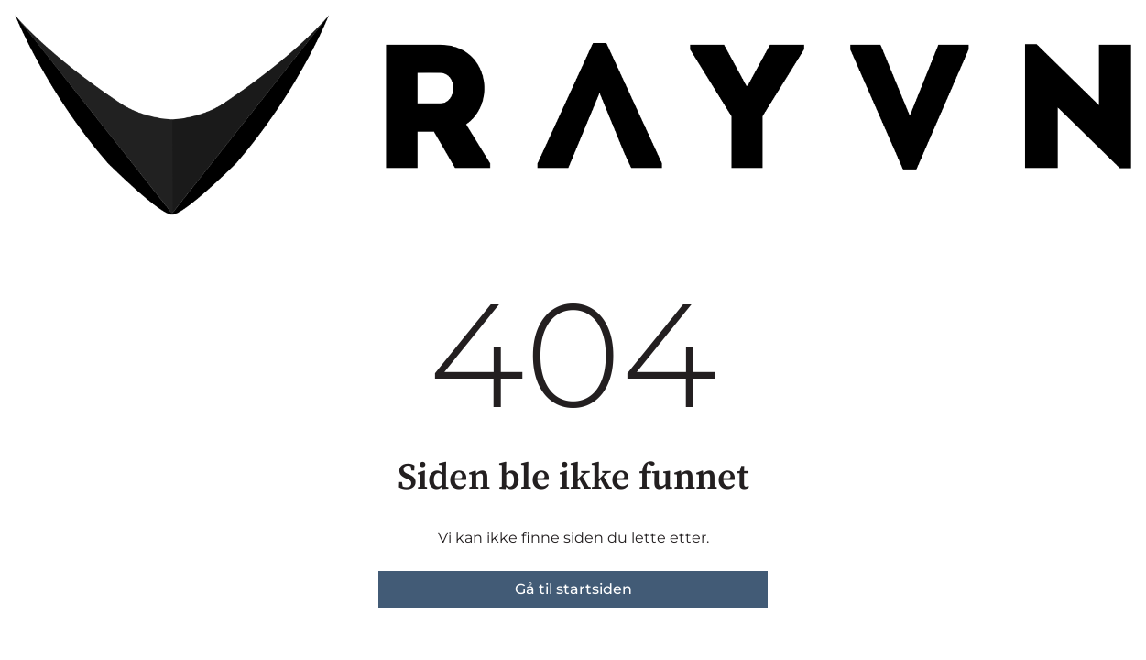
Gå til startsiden (573, 589)
